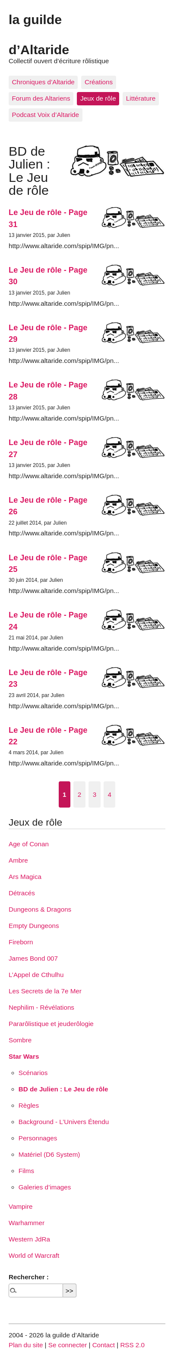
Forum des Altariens (41, 98)
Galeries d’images (45, 1187)
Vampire (20, 1206)
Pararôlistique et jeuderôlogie (51, 1023)
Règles (29, 1105)
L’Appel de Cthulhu (36, 974)
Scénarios (33, 1072)
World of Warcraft (34, 1255)
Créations (99, 82)
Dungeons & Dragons (40, 909)
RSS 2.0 (132, 1345)
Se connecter (67, 1345)
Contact (103, 1345)
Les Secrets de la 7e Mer (45, 991)
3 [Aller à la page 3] (94, 794)
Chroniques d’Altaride (43, 82)
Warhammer (26, 1222)
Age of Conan (29, 844)
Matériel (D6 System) (49, 1154)
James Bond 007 (33, 958)
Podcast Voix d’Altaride (45, 114)
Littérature (140, 98)
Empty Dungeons (34, 925)
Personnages (38, 1138)
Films (26, 1170)
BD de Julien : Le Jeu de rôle (63, 1089)
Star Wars (24, 1056)
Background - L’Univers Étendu (64, 1121)
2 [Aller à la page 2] (79, 794)
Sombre (20, 1040)
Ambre (18, 860)
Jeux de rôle (98, 98)
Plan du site (26, 1345)
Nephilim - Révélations (41, 1007)
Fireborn (21, 942)
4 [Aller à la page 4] (109, 794)
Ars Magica (25, 876)
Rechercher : (29, 1277)
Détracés (22, 893)
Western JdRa (29, 1239)
